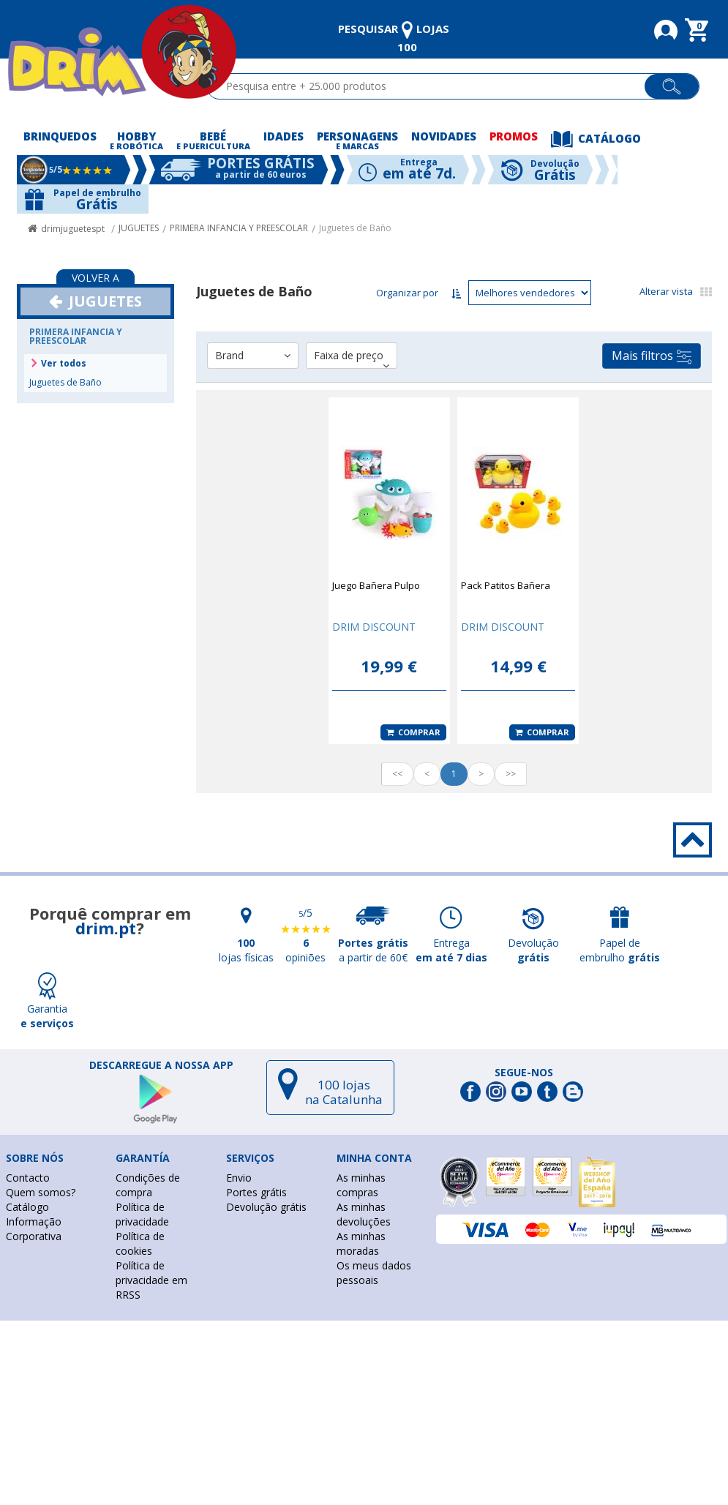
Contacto (28, 1178)
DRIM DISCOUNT (374, 627)
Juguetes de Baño (355, 228)
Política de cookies (140, 1243)
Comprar (413, 732)
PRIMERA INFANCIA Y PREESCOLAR (239, 228)
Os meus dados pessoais (374, 1272)
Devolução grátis (266, 1207)
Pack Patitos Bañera (505, 585)
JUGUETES (139, 228)
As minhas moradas (361, 1243)
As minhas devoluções (364, 1214)
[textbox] (432, 86)
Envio (239, 1178)
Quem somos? (40, 1192)
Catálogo (27, 1207)
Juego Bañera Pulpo (376, 585)
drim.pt (105, 928)
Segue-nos (524, 1072)
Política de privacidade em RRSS (151, 1280)
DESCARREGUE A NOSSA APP (161, 1065)
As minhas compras (361, 1185)
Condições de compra (148, 1185)
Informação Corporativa (33, 1229)
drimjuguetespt (73, 228)
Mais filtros (651, 356)
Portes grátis (256, 1192)
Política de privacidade (142, 1214)
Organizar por (407, 292)
